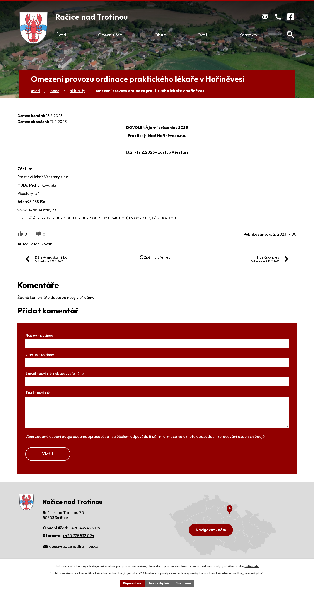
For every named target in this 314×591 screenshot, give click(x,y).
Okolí (202, 35)
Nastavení (183, 583)
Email (54, 373)
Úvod (61, 35)
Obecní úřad (110, 35)
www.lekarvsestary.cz (36, 209)
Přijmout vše (132, 583)
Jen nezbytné (158, 583)
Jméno (39, 354)
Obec (160, 35)
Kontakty (248, 35)
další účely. (252, 566)
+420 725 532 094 (78, 535)
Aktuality (77, 90)
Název (39, 335)
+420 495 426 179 (84, 528)
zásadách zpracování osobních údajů (232, 436)
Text (37, 392)
